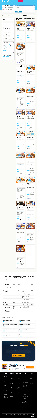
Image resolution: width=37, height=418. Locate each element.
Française (20, 30)
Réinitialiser (12, 19)
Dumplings (20, 75)
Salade (4, 55)
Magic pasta (7, 284)
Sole (19, 211)
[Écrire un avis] (20, 1)
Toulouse (12, 387)
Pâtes (7, 55)
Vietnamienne (28, 118)
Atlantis (18, 116)
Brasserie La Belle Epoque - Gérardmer (25, 383)
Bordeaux (11, 393)
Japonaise (4, 45)
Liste (24, 15)
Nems (22, 75)
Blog (31, 379)
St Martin (18, 207)
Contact (32, 377)
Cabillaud (22, 211)
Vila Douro (19, 229)
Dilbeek (18, 29)
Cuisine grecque (18, 163)
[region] (18, 296)
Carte (27, 15)
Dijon (12, 392)
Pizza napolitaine (19, 188)
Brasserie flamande (31, 210)
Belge (17, 30)
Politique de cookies (13, 414)
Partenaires (31, 378)
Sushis (5, 381)
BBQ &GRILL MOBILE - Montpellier (25, 390)
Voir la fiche (19, 40)
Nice (18, 396)
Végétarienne (5, 48)
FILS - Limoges (25, 385)
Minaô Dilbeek (19, 71)
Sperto (6, 302)
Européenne (20, 118)
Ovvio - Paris (25, 386)
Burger (11, 45)
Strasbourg (11, 383)
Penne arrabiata (23, 188)
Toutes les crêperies (25, 402)
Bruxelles (11, 378)
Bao (17, 75)
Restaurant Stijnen (19, 94)
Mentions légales (25, 414)
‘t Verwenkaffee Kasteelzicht (19, 253)
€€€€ (9, 32)
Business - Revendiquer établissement (32, 384)
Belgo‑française (28, 96)
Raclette (5, 386)
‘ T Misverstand (30, 93)
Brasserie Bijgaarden (29, 184)
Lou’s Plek (29, 137)
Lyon (12, 384)
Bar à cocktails (31, 30)
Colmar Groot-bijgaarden (30, 230)
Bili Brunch (7, 304)
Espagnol (28, 30)
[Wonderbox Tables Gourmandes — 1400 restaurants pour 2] (5, 367)
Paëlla (5, 380)
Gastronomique (23, 97)
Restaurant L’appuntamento (20, 184)
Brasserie (32, 96)
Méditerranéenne (23, 163)
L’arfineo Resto (20, 49)
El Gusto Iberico (28, 159)
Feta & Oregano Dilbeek (18, 160)
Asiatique (32, 118)
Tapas (5, 391)
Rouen (12, 391)
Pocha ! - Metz (25, 375)
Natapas (28, 28)
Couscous (5, 376)
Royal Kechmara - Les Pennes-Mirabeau (25, 378)
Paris (12, 375)
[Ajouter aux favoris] (24, 23)
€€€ (7, 32)
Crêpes (5, 382)
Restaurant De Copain (29, 72)
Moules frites (5, 390)
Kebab (5, 377)
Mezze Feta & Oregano (19, 164)
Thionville (11, 382)
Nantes (12, 388)
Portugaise (18, 232)
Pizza (8, 45)
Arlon (12, 379)
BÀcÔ (28, 116)
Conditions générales (19, 414)
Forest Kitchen (7, 307)
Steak (17, 211)
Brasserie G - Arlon (25, 387)
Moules (34, 96)
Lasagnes (5, 389)
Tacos (10, 55)
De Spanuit (19, 137)
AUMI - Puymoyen (25, 396)
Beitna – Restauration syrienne (7, 290)
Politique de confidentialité (6, 414)
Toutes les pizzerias (25, 401)
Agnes (18, 28)
